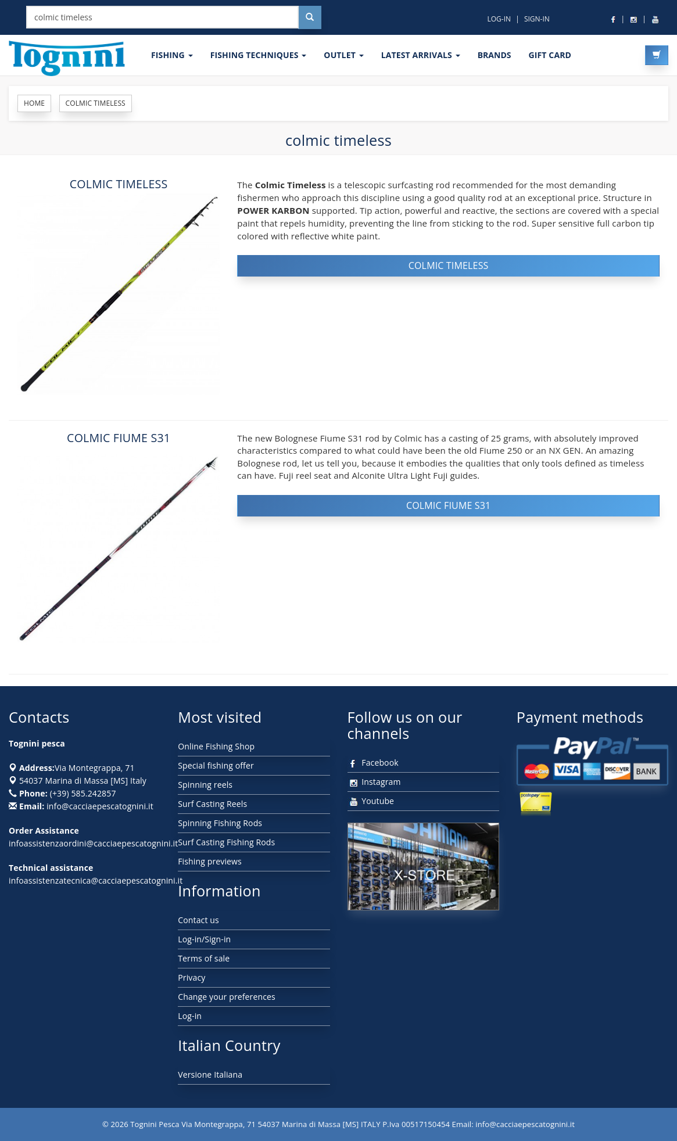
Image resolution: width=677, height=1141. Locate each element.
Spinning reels (205, 784)
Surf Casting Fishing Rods (226, 842)
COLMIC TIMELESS (119, 184)
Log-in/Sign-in (204, 939)
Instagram (374, 781)
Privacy (191, 977)
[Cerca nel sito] (309, 17)
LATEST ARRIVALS (420, 54)
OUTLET (343, 54)
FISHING (172, 54)
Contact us (198, 919)
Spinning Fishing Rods (220, 822)
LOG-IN (499, 19)
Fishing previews (210, 861)
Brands (494, 54)
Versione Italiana (210, 1074)
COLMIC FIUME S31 (118, 438)
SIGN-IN (537, 19)
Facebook (373, 762)
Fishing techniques (258, 54)
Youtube (371, 800)
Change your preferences (226, 996)
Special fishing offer (216, 765)
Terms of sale (204, 958)
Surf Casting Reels (212, 803)
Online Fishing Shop (216, 746)
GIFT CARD (549, 54)
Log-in (190, 1015)
